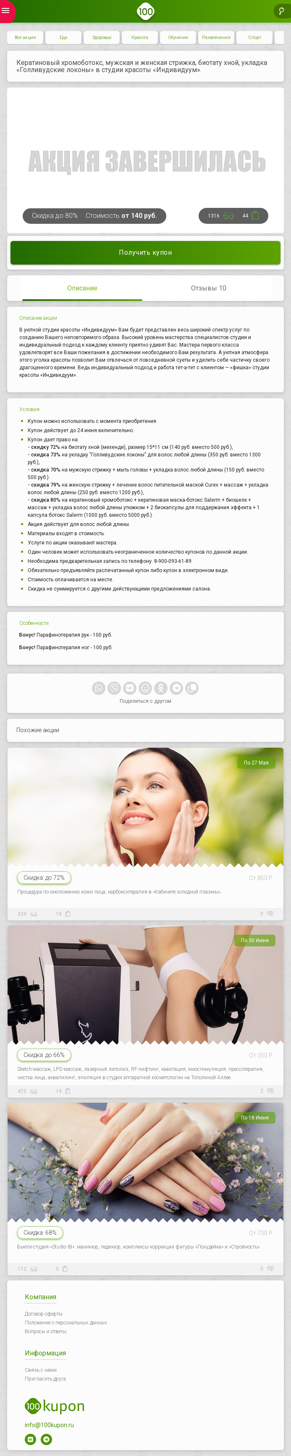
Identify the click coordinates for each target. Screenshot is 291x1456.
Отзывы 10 (208, 288)
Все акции (25, 37)
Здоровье (101, 37)
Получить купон (145, 252)
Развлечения (216, 37)
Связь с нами (41, 1370)
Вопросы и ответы (45, 1331)
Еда (63, 37)
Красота (139, 37)
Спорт (254, 37)
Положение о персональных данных (66, 1323)
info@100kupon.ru (49, 1425)
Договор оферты (44, 1314)
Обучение (178, 37)
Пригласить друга (45, 1379)
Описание (82, 288)
